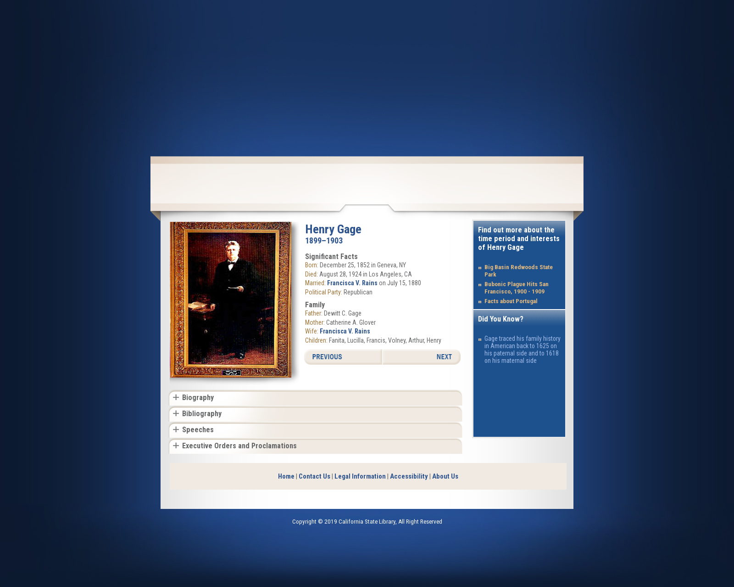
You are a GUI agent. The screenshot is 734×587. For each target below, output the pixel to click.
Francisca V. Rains (352, 283)
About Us (445, 476)
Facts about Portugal (511, 301)
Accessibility (409, 476)
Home (286, 476)
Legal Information (360, 476)
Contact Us (314, 476)
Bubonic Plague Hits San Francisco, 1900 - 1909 (516, 288)
